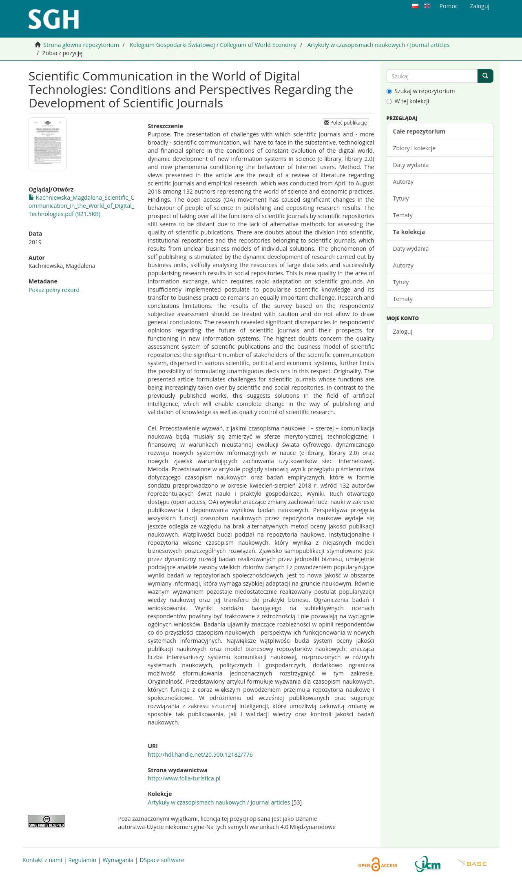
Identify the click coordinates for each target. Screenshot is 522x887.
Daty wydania (411, 165)
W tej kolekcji (408, 101)
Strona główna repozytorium (81, 45)
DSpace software (161, 860)
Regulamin (82, 860)
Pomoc (449, 6)
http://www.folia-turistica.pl (184, 778)
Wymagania (117, 860)
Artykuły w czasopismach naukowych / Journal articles (378, 45)
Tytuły (401, 198)
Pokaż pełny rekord (54, 290)
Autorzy (403, 181)
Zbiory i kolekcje (414, 148)
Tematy (403, 215)
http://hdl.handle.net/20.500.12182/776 (200, 754)
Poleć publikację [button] (345, 122)
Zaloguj (402, 331)
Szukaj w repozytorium (421, 91)
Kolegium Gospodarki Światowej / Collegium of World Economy (213, 45)
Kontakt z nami (42, 860)
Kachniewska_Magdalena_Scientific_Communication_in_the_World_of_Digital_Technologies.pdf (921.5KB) (81, 206)
